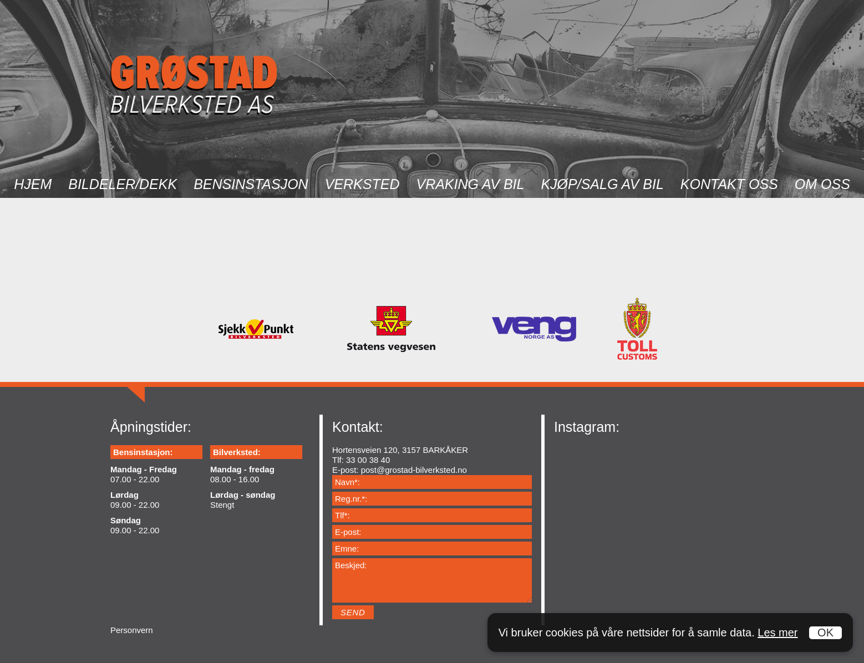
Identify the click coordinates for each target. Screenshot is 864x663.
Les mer (777, 632)
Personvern (131, 630)
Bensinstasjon (251, 184)
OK (825, 632)
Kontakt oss (729, 184)
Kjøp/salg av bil (602, 184)
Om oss (822, 184)
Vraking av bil (470, 184)
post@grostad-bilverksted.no (414, 470)
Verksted (362, 184)
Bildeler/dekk (122, 184)
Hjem (33, 184)
